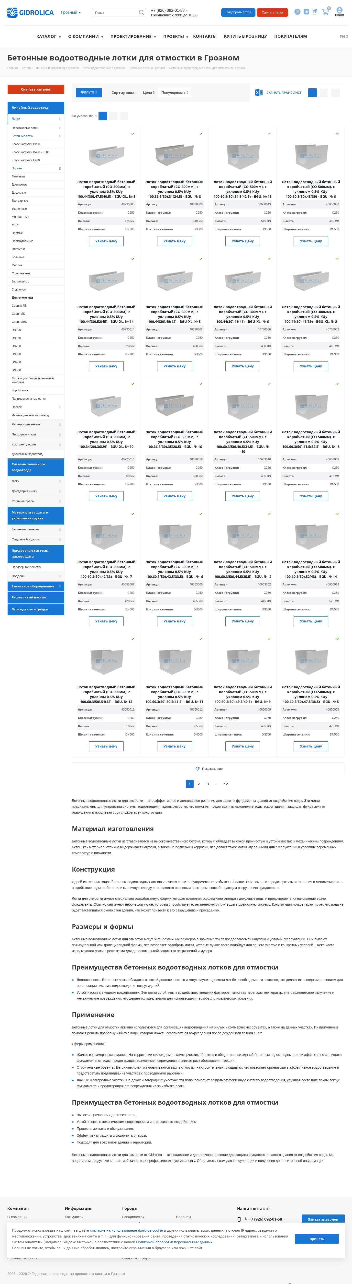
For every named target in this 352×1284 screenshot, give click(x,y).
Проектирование (131, 36)
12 (226, 784)
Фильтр (89, 92)
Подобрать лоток (238, 12)
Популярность (174, 92)
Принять (317, 1239)
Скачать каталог (36, 89)
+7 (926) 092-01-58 (168, 10)
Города (129, 1208)
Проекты (173, 36)
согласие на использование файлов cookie (126, 1230)
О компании (83, 36)
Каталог (46, 36)
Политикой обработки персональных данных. (174, 1242)
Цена (149, 92)
